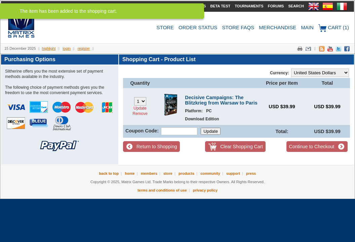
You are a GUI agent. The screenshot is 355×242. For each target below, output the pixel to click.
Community (210, 173)
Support (233, 173)
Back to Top (109, 173)
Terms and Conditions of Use (162, 190)
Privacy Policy (205, 190)
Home (129, 173)
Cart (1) (333, 28)
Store (165, 27)
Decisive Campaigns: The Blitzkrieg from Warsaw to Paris (221, 100)
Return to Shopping (156, 146)
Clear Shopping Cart (241, 146)
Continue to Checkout (311, 146)
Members (149, 173)
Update (140, 108)
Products (186, 173)
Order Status (198, 27)
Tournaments (249, 6)
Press (251, 173)
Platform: (194, 111)
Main (307, 27)
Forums (276, 6)
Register (84, 48)
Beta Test (220, 6)
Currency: (279, 73)
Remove (140, 113)
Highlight (49, 48)
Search (296, 6)
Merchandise (277, 27)
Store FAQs (238, 27)
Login (67, 48)
